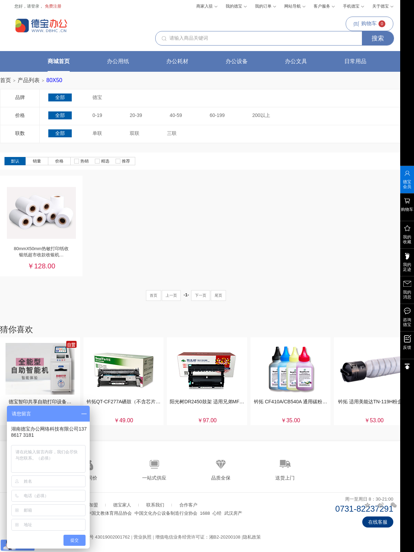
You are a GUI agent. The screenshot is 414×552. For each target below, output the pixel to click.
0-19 (97, 115)
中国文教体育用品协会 (109, 513)
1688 (205, 513)
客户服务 (324, 6)
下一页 (200, 295)
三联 (172, 133)
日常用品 (355, 61)
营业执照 (142, 537)
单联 (97, 133)
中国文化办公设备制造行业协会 (166, 513)
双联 (134, 133)
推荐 (123, 161)
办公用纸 (118, 61)
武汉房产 (233, 513)
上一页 (171, 295)
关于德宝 (382, 6)
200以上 (261, 115)
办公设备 (237, 61)
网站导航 (294, 6)
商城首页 (59, 61)
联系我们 (155, 504)
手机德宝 (353, 6)
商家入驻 (206, 6)
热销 (81, 161)
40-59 (176, 115)
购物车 (369, 23)
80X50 (54, 80)
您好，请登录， (28, 6)
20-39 (136, 115)
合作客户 (188, 504)
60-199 (217, 115)
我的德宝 (236, 6)
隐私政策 (252, 537)
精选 (102, 161)
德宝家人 (122, 504)
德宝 (97, 97)
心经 (217, 513)
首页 (5, 80)
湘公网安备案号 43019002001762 (96, 537)
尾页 (218, 295)
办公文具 (296, 61)
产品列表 (29, 80)
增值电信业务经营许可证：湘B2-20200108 (197, 537)
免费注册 (53, 6)
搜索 (378, 38)
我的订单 (265, 6)
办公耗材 (177, 61)
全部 (60, 97)
